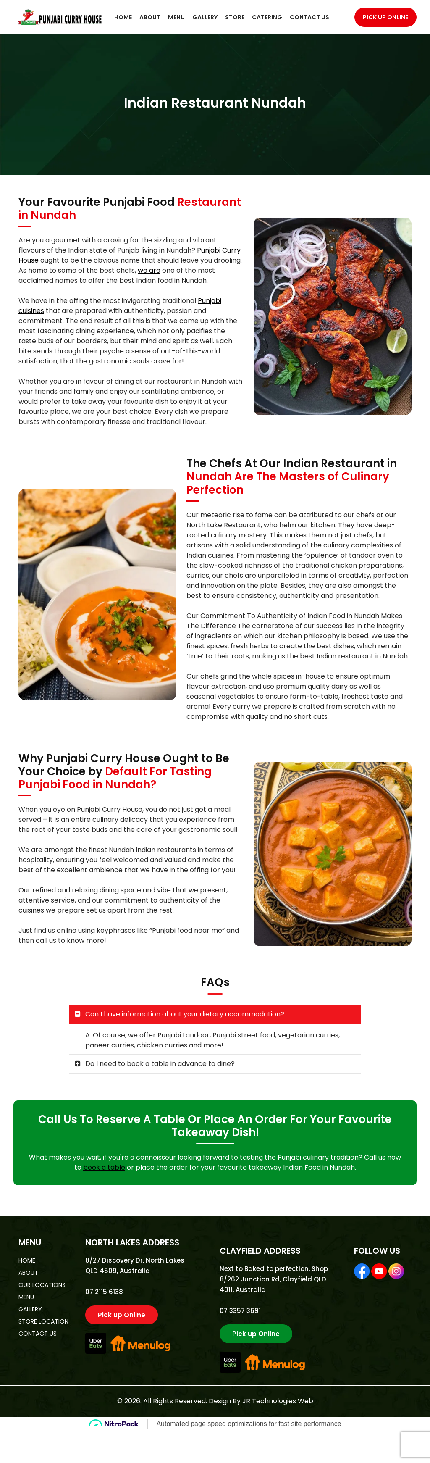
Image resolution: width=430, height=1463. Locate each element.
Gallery (205, 17)
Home (123, 17)
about (28, 1272)
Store (234, 17)
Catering (267, 17)
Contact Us (309, 17)
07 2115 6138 (104, 1291)
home (26, 1260)
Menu (176, 17)
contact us (37, 1333)
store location (43, 1321)
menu (26, 1297)
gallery (30, 1309)
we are (149, 270)
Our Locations (42, 1285)
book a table (104, 1167)
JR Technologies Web (277, 1401)
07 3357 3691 (240, 1310)
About (149, 17)
